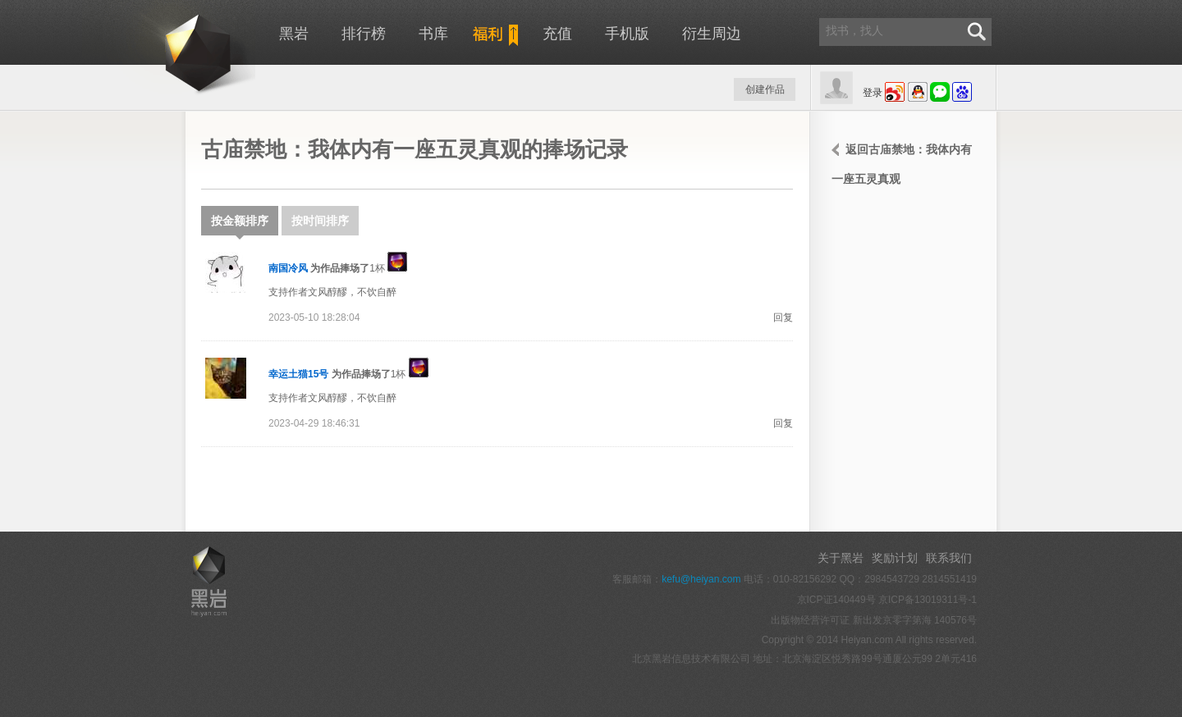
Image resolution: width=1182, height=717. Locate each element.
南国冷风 (288, 268)
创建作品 (765, 89)
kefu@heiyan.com (701, 579)
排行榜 (363, 33)
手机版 (627, 33)
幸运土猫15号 (298, 374)
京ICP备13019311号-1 (927, 599)
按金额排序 (239, 224)
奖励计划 (895, 557)
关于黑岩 (841, 557)
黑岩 (168, 49)
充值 (557, 33)
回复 (783, 317)
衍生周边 (711, 33)
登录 (872, 92)
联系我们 (949, 557)
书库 (433, 33)
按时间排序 (320, 220)
